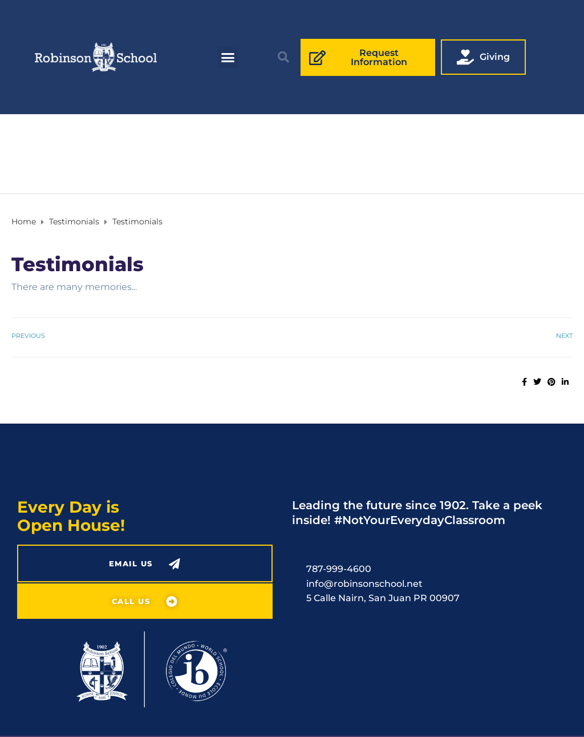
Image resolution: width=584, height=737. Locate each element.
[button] (228, 57)
